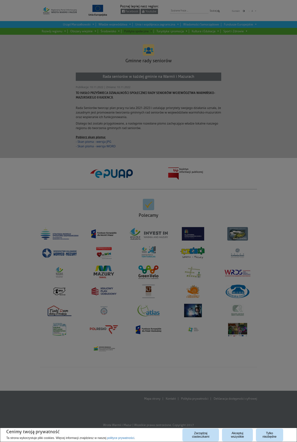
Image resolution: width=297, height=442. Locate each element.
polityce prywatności (120, 438)
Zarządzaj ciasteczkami (200, 435)
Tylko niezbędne (270, 435)
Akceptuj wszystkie (237, 435)
